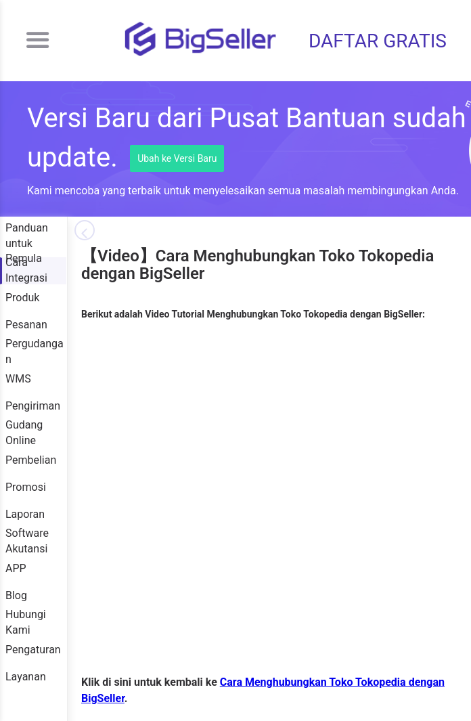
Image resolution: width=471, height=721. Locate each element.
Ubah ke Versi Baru (177, 158)
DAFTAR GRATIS (378, 41)
